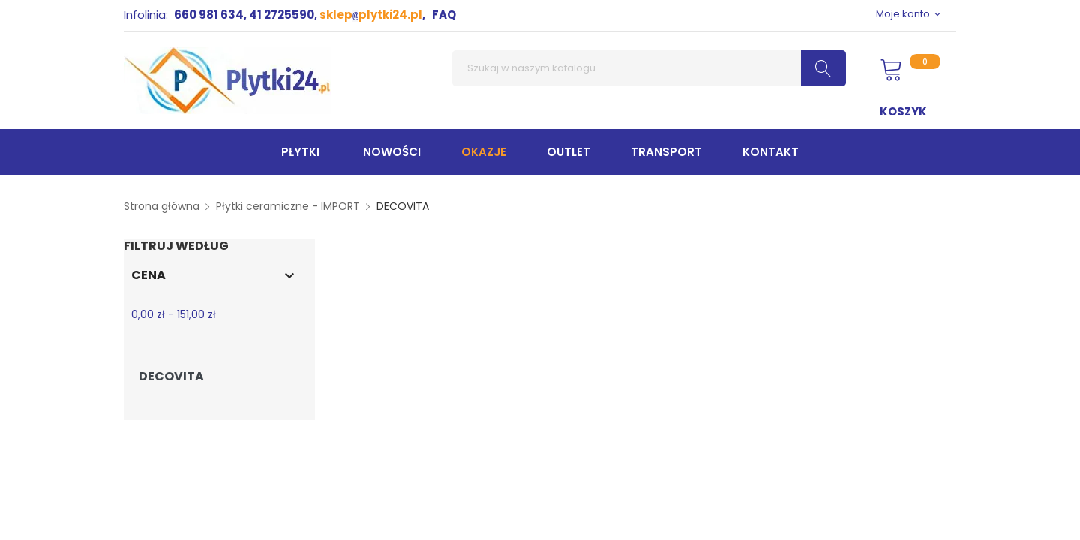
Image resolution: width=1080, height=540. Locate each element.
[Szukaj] (649, 68)
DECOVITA (171, 376)
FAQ (444, 14)
